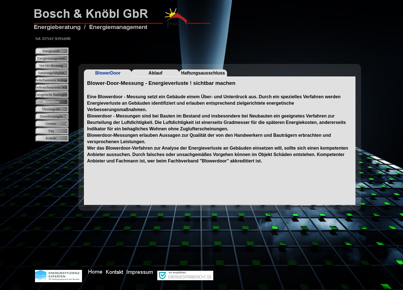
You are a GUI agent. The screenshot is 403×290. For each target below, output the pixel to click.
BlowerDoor (108, 73)
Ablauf (156, 73)
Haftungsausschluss (203, 73)
